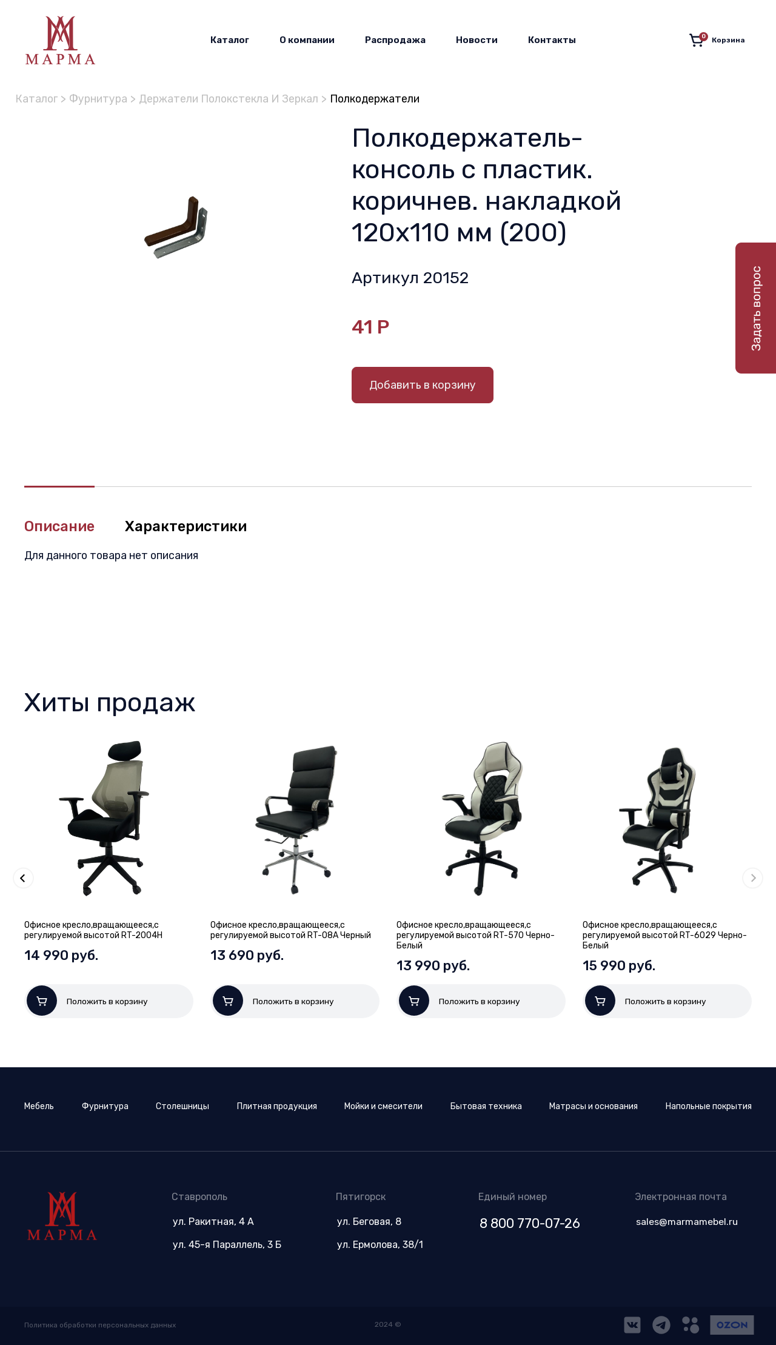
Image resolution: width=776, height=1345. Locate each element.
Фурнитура (100, 99)
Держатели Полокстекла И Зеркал (234, 99)
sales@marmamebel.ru (686, 1221)
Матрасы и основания (593, 1106)
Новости (477, 40)
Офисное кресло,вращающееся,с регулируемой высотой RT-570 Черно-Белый (475, 935)
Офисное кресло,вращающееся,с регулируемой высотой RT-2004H (93, 930)
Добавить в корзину (422, 385)
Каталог (229, 40)
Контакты (552, 40)
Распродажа (395, 40)
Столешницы (182, 1106)
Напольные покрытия (709, 1106)
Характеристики (188, 526)
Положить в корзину (88, 1000)
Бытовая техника (486, 1106)
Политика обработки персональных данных (101, 1325)
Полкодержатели (385, 99)
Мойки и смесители (383, 1106)
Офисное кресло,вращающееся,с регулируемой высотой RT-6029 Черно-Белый (665, 935)
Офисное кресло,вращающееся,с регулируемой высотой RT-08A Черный (290, 930)
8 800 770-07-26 (528, 1223)
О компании (307, 40)
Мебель (39, 1106)
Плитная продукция (277, 1106)
